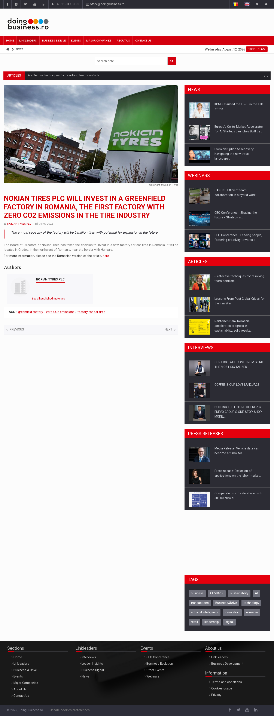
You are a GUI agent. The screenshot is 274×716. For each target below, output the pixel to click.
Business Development (227, 664)
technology (251, 603)
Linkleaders (28, 40)
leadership (211, 622)
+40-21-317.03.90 (65, 4)
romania (252, 612)
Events (76, 40)
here (106, 256)
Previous (15, 329)
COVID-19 (216, 593)
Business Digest (93, 670)
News (19, 49)
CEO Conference (158, 657)
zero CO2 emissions (60, 312)
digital (229, 622)
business (197, 593)
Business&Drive (226, 603)
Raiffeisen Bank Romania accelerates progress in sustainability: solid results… (233, 325)
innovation (232, 612)
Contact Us (143, 40)
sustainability (239, 593)
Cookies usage (221, 688)
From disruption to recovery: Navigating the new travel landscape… (234, 153)
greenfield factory (30, 312)
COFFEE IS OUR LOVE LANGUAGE (236, 384)
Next (170, 329)
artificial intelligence (204, 612)
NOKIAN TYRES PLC (19, 223)
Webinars (152, 676)
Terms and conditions (226, 682)
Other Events (155, 670)
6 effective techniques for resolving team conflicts (64, 75)
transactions (200, 603)
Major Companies (98, 40)
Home (10, 40)
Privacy (216, 695)
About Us (123, 40)
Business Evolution (159, 664)
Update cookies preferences (70, 710)
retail (194, 622)
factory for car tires (91, 312)
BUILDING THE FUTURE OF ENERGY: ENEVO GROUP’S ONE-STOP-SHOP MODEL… (238, 411)
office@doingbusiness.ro (105, 4)
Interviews (89, 657)
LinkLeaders (219, 657)
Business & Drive (54, 40)
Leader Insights (92, 664)
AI (256, 593)
